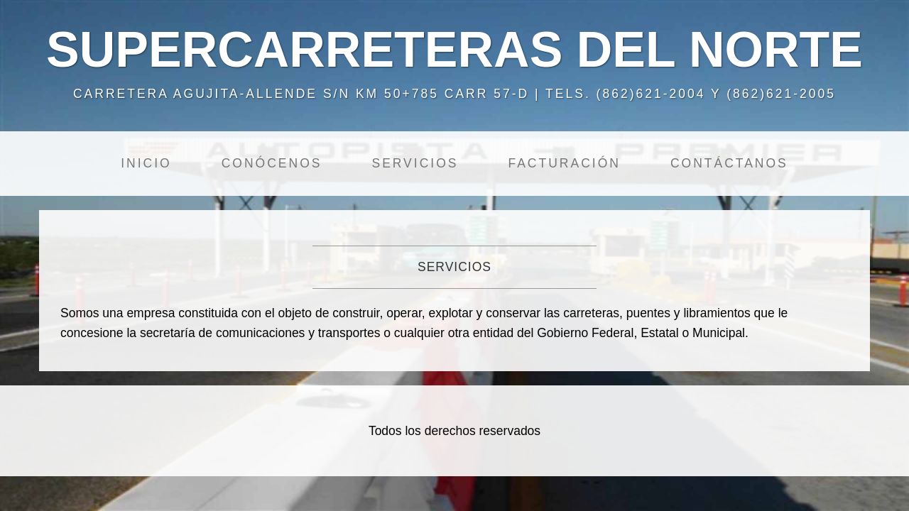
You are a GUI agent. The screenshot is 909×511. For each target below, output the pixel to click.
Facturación (564, 163)
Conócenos (272, 163)
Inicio (146, 163)
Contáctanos (729, 163)
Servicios (414, 163)
